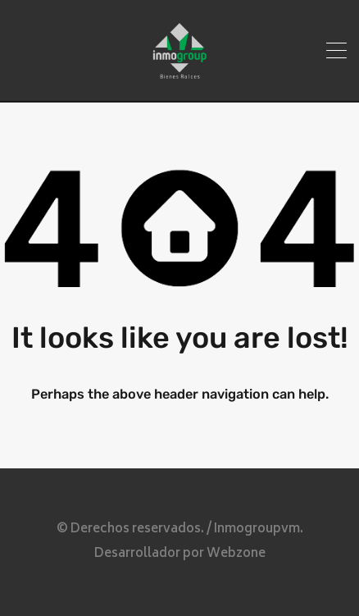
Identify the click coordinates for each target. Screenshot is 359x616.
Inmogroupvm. (258, 529)
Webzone (236, 554)
